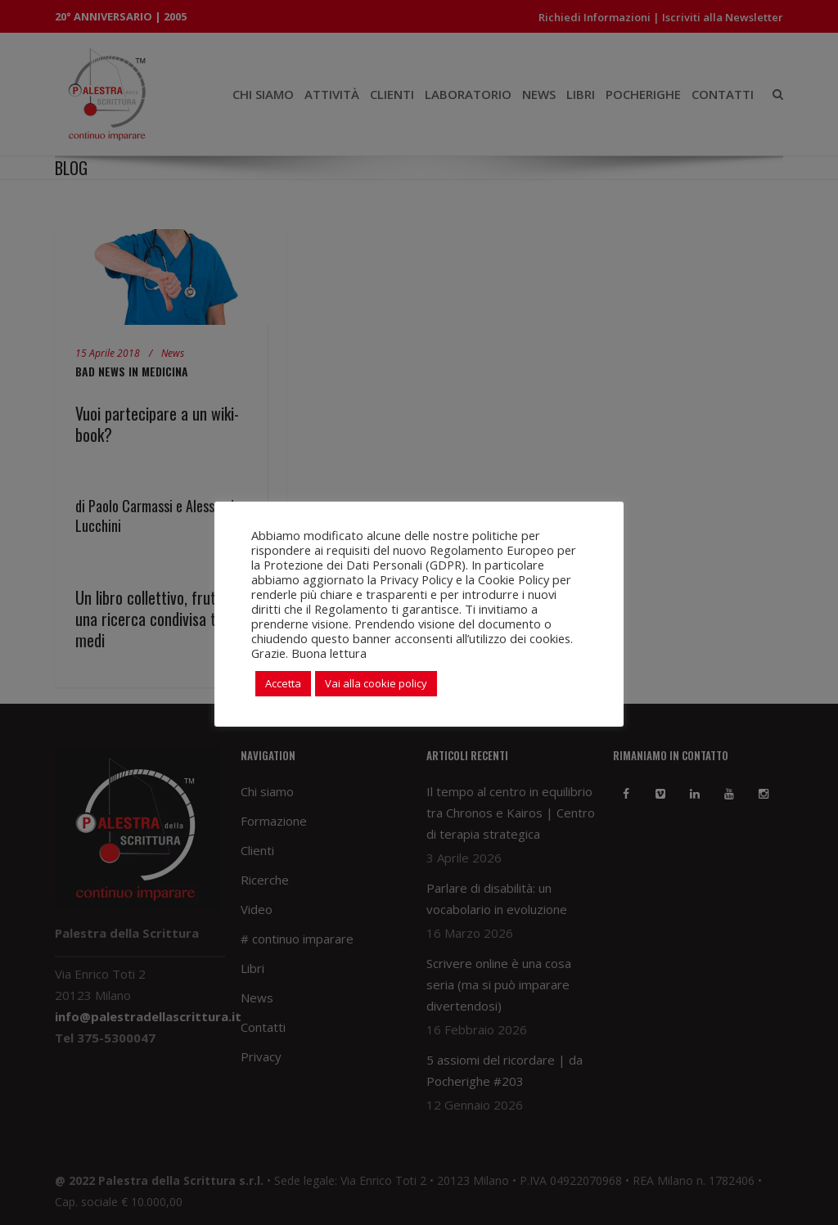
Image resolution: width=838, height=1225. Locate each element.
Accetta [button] (283, 683)
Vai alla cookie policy (376, 683)
